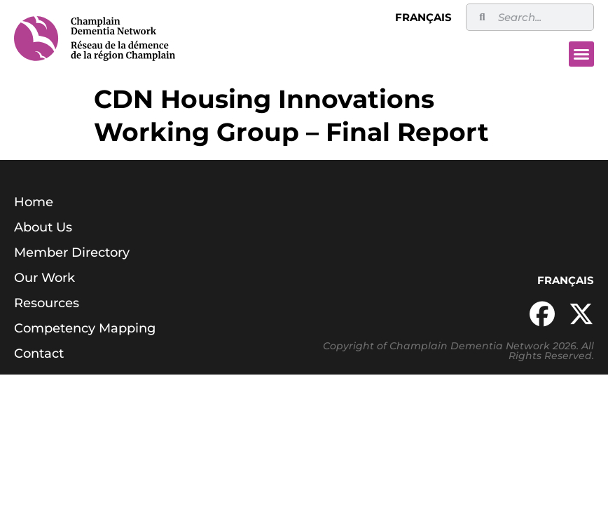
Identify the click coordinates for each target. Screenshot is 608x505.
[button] (581, 54)
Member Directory (72, 252)
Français (423, 17)
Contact (39, 353)
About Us (43, 227)
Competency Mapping (85, 328)
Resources (46, 303)
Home (33, 202)
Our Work (44, 278)
